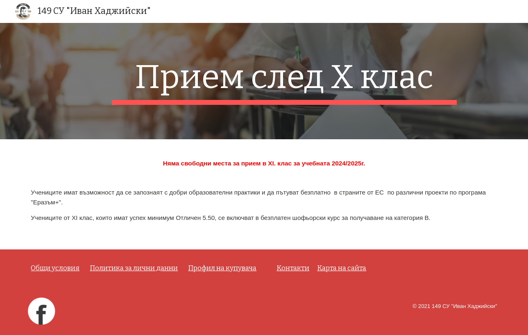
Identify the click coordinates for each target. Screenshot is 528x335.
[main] (284, 81)
